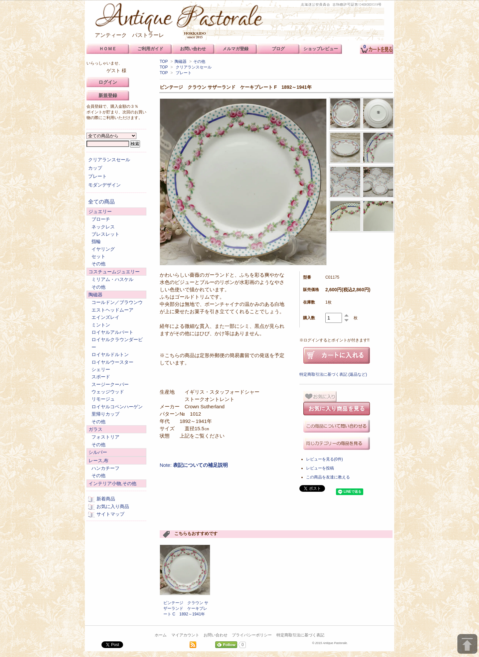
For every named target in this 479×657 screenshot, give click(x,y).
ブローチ (100, 219)
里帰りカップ (105, 414)
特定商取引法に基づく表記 (300, 635)
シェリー (100, 369)
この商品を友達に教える (328, 477)
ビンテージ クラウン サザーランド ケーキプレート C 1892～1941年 (185, 608)
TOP (164, 61)
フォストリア (105, 437)
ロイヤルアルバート (112, 332)
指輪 (96, 241)
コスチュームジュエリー (114, 271)
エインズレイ (105, 317)
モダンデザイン (104, 185)
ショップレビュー (320, 48)
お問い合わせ (216, 635)
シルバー (97, 452)
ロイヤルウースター (112, 362)
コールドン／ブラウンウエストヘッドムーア (117, 306)
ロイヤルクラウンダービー (117, 343)
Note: (194, 465)
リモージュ (103, 399)
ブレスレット (105, 234)
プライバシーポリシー (252, 635)
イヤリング (103, 249)
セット (98, 256)
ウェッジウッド (107, 391)
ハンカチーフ (105, 468)
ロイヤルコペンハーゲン (117, 406)
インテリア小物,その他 (112, 483)
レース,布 (98, 460)
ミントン (100, 325)
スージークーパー (110, 384)
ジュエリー (100, 211)
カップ (95, 168)
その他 (199, 61)
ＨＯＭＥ (107, 48)
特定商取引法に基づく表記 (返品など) (333, 374)
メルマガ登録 (235, 48)
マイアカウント (185, 635)
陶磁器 (181, 61)
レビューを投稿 (320, 468)
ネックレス (103, 226)
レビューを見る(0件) (324, 459)
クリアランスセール (194, 67)
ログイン (107, 82)
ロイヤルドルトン (110, 354)
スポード (100, 376)
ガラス (95, 429)
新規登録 (107, 95)
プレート (184, 72)
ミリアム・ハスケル (112, 279)
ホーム (161, 635)
